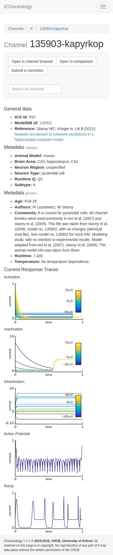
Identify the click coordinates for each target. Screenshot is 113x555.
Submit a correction (27, 70)
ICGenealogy (18, 6)
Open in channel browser (32, 61)
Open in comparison (76, 61)
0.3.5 (26, 541)
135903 (46, 123)
